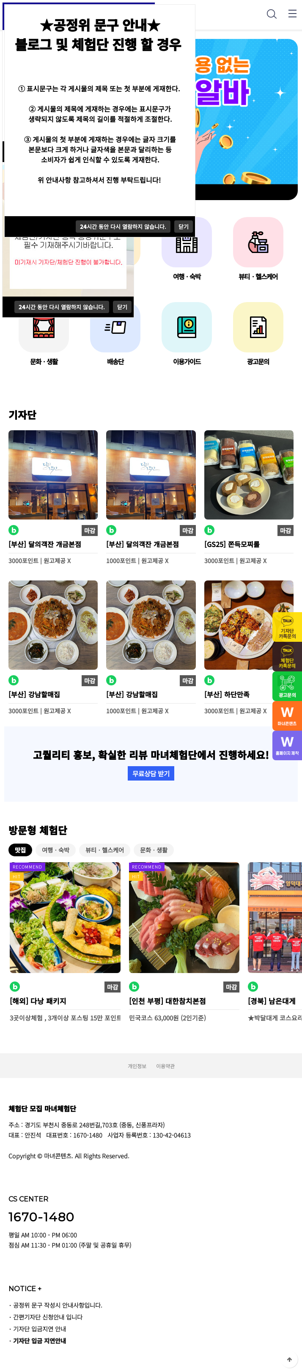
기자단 (22, 414)
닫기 (122, 307)
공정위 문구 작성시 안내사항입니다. (57, 1305)
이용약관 (165, 1066)
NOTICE (24, 1288)
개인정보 (137, 1066)
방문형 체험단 (37, 830)
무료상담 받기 (151, 773)
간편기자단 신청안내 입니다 (47, 1316)
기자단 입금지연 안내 (39, 1328)
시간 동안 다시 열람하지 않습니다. (62, 307)
